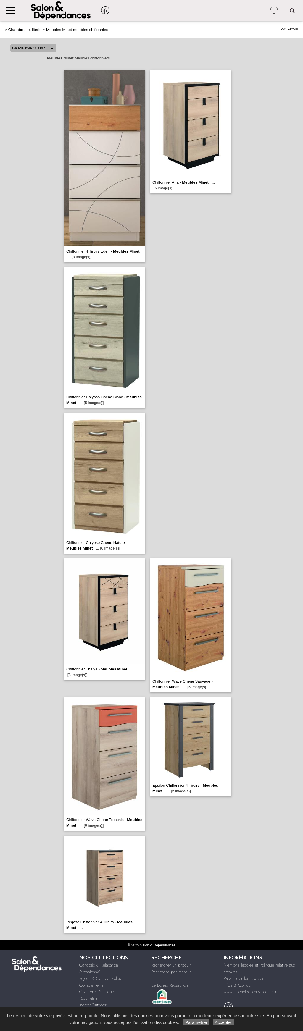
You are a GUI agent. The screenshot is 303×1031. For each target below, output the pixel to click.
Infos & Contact (238, 985)
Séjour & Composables (100, 978)
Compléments (91, 985)
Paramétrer (196, 1022)
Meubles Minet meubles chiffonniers (77, 30)
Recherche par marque (172, 972)
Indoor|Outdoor (93, 1005)
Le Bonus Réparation (170, 985)
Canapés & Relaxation (98, 965)
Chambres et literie (25, 30)
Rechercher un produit (171, 965)
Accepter (223, 1022)
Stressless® (89, 972)
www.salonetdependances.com (251, 991)
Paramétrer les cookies (244, 978)
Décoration (88, 998)
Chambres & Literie (96, 991)
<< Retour (289, 29)
